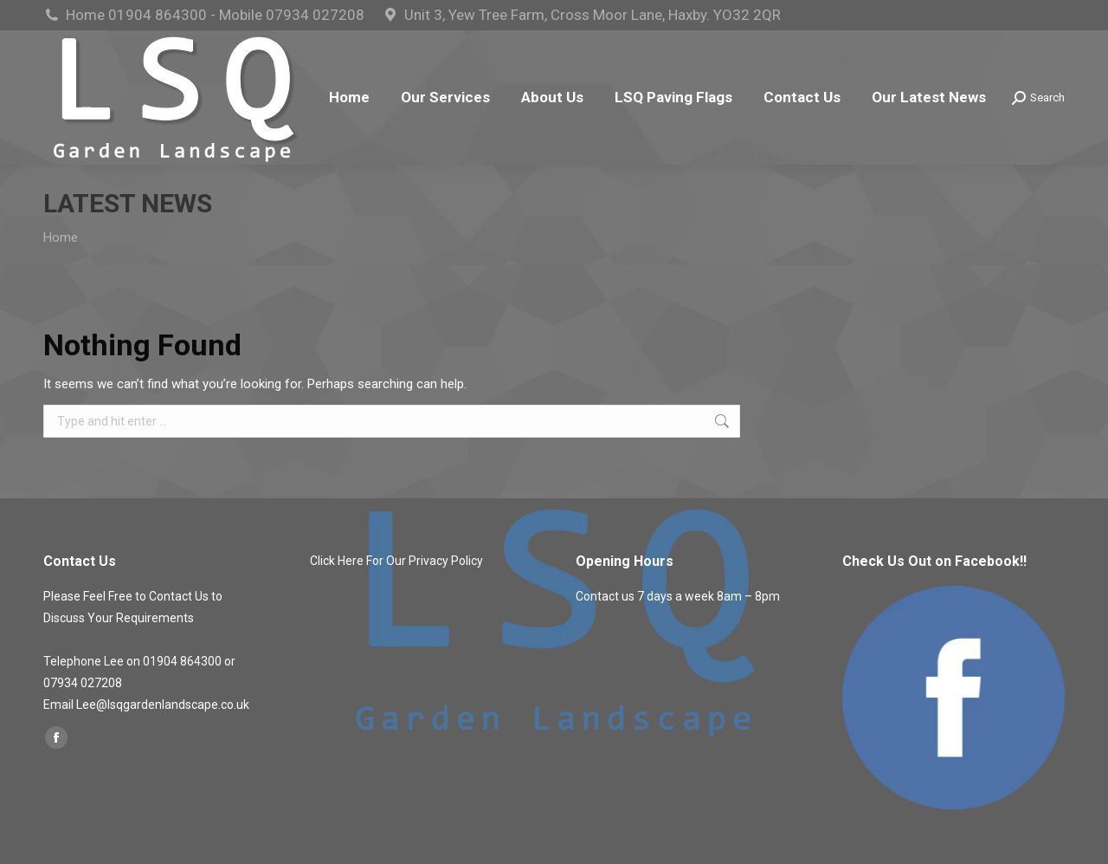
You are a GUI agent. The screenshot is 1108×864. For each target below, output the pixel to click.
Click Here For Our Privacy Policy (396, 561)
